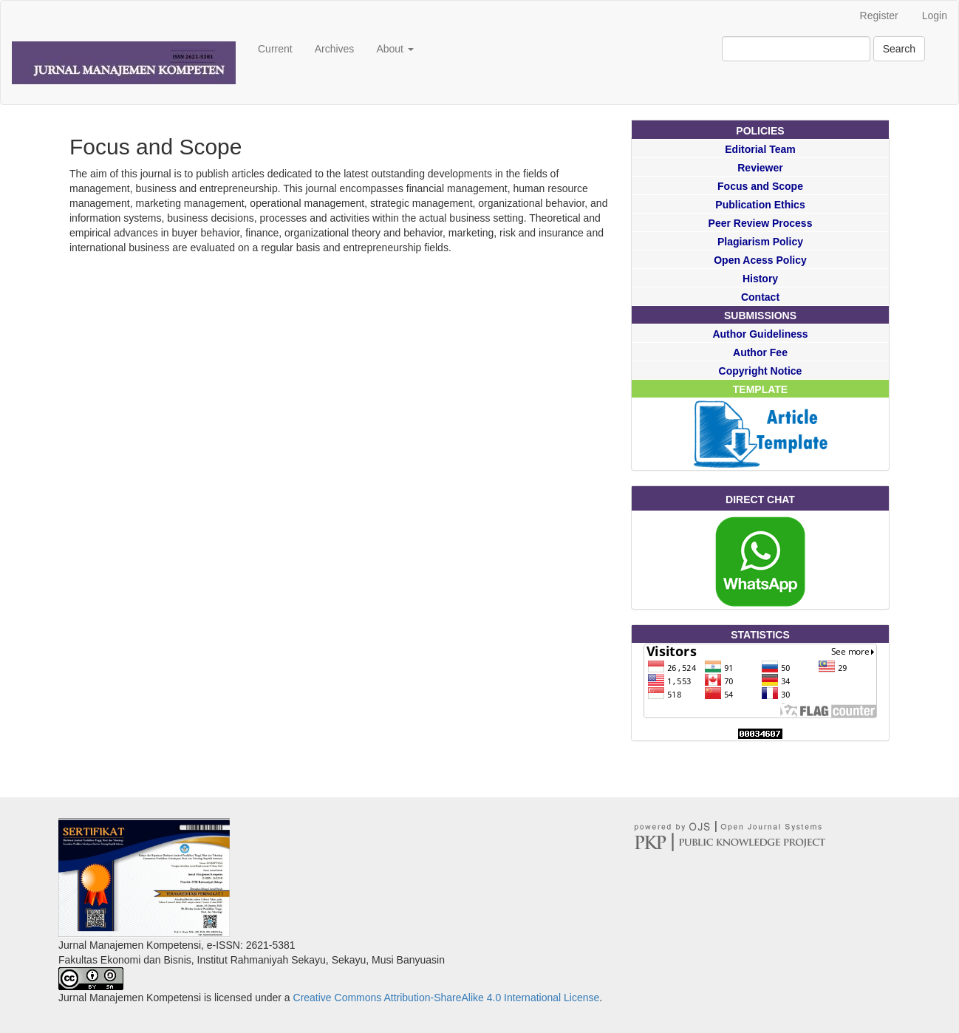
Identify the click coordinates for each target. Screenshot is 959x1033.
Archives (335, 49)
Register (879, 15)
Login (934, 15)
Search (899, 49)
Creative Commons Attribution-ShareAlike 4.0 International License (446, 997)
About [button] (394, 49)
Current (275, 49)
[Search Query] (796, 48)
